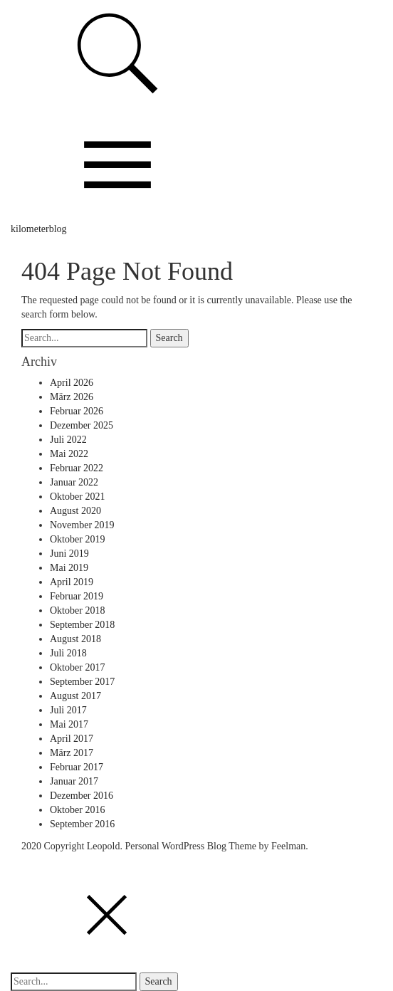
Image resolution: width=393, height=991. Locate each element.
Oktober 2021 (77, 496)
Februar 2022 (76, 468)
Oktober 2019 (77, 539)
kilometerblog (39, 229)
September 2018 (82, 624)
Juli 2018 (68, 653)
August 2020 (75, 510)
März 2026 (71, 397)
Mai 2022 (69, 454)
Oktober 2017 (77, 667)
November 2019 (82, 525)
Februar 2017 (76, 767)
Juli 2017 (68, 710)
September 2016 (82, 824)
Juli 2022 (68, 439)
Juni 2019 (69, 553)
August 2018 (75, 639)
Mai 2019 (69, 567)
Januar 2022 (74, 482)
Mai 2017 (69, 724)
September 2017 (82, 681)
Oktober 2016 (77, 809)
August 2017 (75, 696)
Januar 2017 (74, 781)
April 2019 (71, 582)
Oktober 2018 (77, 610)
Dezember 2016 (81, 795)
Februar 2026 (76, 411)
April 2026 (71, 382)
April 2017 (71, 738)
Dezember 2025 (81, 425)
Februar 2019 (76, 596)
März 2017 (71, 753)
